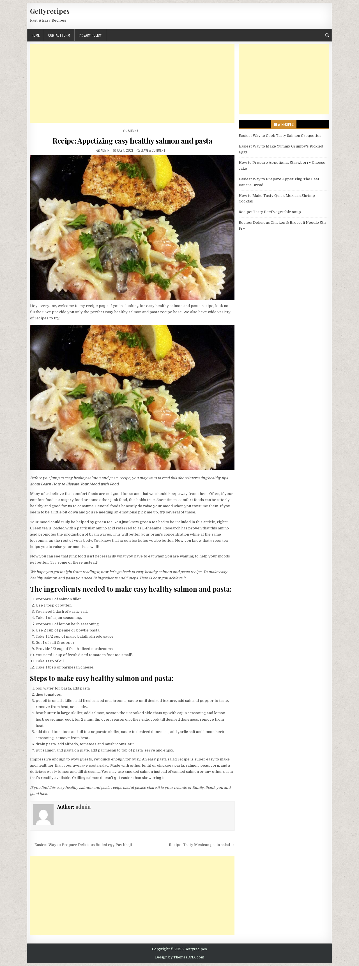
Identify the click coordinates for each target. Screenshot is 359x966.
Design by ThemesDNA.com (179, 957)
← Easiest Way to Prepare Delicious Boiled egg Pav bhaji (81, 845)
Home (36, 35)
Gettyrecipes (50, 10)
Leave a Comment (153, 150)
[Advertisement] (132, 83)
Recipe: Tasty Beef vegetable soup (270, 212)
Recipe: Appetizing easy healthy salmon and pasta (132, 141)
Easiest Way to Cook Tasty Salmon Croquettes (280, 135)
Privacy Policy (90, 35)
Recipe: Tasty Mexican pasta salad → (201, 845)
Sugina (133, 130)
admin (105, 150)
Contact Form (59, 35)
